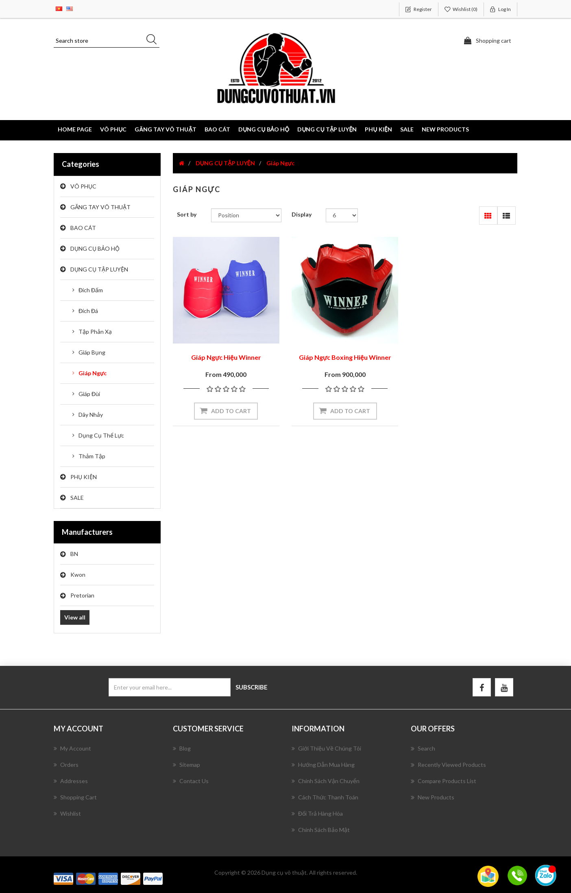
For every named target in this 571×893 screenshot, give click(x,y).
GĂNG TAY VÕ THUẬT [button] (165, 129)
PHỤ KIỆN (83, 476)
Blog (182, 748)
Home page (75, 129)
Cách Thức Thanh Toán (325, 797)
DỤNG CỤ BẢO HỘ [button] (263, 129)
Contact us (191, 780)
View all (74, 617)
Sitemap (186, 764)
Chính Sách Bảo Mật (321, 829)
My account (72, 748)
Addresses (71, 780)
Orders (66, 764)
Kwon (77, 574)
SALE (407, 129)
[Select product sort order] (246, 215)
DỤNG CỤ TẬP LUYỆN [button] (327, 129)
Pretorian (82, 595)
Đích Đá (88, 310)
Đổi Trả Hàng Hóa (317, 813)
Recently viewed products (448, 765)
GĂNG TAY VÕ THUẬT (100, 207)
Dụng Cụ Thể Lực (101, 435)
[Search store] (106, 41)
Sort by (186, 214)
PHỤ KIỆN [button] (378, 129)
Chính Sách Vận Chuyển (326, 780)
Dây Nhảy (90, 414)
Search (423, 748)
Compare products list (443, 781)
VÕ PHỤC (83, 186)
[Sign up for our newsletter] (170, 687)
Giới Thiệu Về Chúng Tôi (326, 748)
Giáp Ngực (92, 373)
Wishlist (67, 813)
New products (445, 129)
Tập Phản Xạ (95, 331)
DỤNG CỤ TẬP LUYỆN (99, 269)
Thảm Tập (91, 456)
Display (302, 214)
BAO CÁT (83, 227)
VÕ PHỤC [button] (113, 129)
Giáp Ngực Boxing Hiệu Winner (345, 357)
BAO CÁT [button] (217, 129)
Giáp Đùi (89, 393)
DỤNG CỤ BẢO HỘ (95, 248)
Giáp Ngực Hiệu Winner (226, 357)
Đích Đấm (90, 290)
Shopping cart (75, 797)
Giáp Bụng (91, 352)
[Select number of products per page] (342, 215)
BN (74, 553)
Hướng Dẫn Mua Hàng (323, 764)
